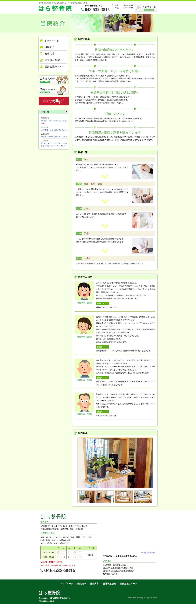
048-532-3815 (97, 9)
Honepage (139, 598)
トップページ (53, 41)
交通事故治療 (109, 583)
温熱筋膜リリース (128, 583)
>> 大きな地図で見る (148, 553)
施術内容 (94, 583)
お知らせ (54, 132)
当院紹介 (81, 583)
